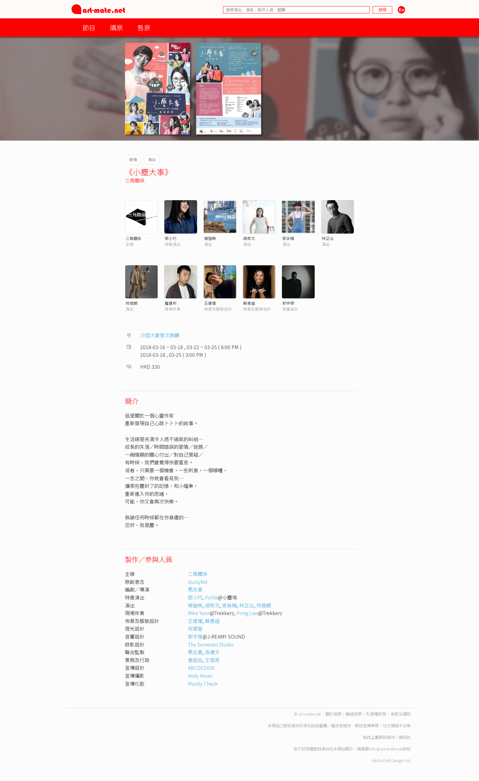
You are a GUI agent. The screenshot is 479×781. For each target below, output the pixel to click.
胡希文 (249, 238)
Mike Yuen (199, 613)
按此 (407, 737)
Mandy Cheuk (203, 683)
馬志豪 (197, 589)
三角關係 (134, 180)
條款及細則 (401, 714)
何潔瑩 (195, 628)
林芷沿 (328, 238)
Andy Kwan (200, 675)
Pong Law (247, 613)
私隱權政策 (376, 714)
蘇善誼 (249, 303)
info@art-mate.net (386, 749)
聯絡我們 (354, 714)
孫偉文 (212, 652)
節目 (88, 27)
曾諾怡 (195, 660)
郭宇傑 (288, 303)
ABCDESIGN (201, 667)
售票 (143, 27)
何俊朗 (131, 303)
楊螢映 (210, 238)
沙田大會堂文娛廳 (159, 335)
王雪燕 (212, 660)
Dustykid (197, 581)
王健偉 (210, 303)
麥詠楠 (288, 238)
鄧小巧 (171, 238)
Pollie (211, 597)
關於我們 (333, 714)
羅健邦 (171, 303)
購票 (116, 27)
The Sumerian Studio (210, 644)
